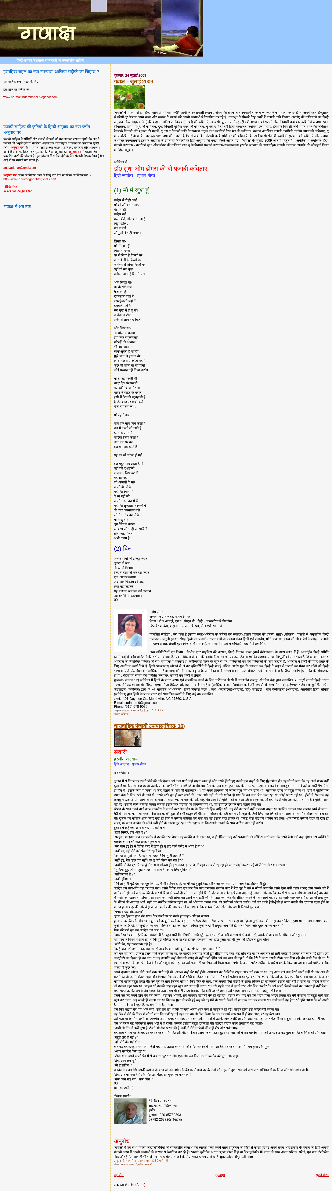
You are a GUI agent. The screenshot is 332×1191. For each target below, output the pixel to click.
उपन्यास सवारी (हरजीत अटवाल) (136, 1164)
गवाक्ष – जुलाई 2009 (133, 81)
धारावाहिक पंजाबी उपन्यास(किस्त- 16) (149, 726)
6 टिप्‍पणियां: (158, 710)
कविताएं (125, 714)
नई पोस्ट (119, 1175)
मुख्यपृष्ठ (220, 1175)
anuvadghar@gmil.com (19, 167)
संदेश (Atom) (136, 1185)
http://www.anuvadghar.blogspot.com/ (29, 179)
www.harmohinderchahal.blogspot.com (30, 97)
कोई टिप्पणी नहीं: (160, 1160)
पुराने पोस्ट (322, 1175)
